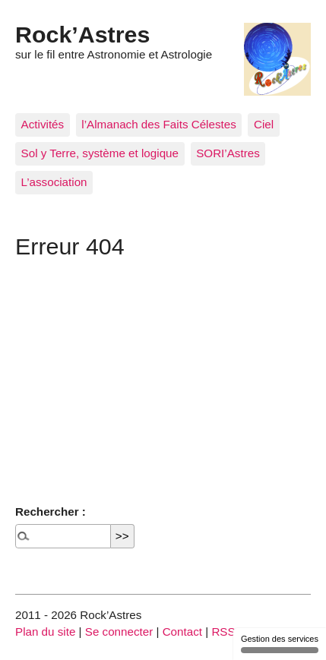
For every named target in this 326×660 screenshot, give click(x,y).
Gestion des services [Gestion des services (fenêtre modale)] (279, 643)
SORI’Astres (228, 153)
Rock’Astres (82, 34)
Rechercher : (50, 511)
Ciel (264, 124)
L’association (54, 181)
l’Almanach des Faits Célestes (158, 124)
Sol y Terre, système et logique (100, 153)
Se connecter (119, 631)
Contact (182, 631)
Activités (43, 124)
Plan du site (45, 631)
